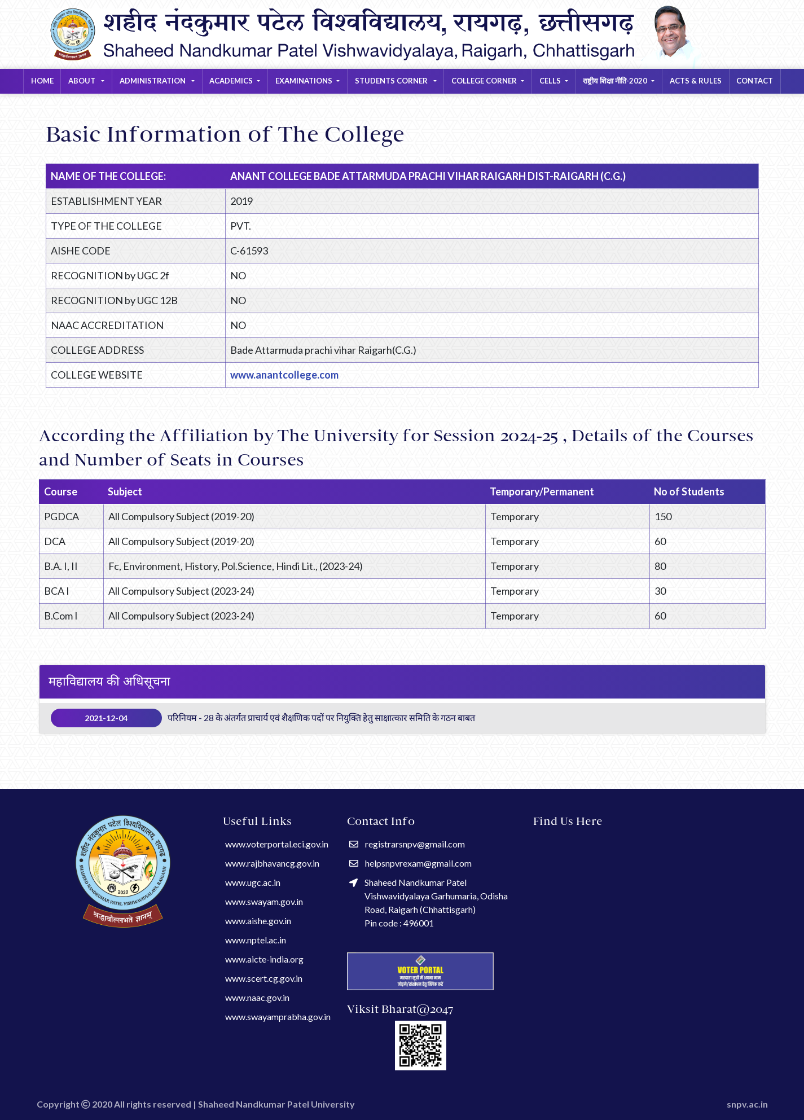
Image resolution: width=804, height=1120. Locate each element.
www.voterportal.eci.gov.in (276, 843)
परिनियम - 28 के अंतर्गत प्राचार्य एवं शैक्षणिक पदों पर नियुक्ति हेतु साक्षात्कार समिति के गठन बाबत (263, 718)
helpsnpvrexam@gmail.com (410, 863)
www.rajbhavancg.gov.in (272, 863)
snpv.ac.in (747, 1104)
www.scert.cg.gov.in (263, 978)
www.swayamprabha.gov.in (278, 1016)
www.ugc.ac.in (252, 882)
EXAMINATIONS (303, 80)
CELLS (550, 80)
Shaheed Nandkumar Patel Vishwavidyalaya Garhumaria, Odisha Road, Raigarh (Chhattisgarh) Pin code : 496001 (428, 902)
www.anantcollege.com (284, 374)
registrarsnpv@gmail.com (407, 843)
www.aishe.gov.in (258, 920)
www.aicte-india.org (264, 959)
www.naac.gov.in (257, 997)
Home (42, 80)
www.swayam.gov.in (264, 901)
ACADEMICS (231, 80)
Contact (754, 80)
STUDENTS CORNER (392, 80)
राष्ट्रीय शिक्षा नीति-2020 (615, 80)
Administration (153, 80)
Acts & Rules (696, 80)
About (82, 80)
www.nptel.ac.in (255, 939)
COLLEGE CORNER (484, 80)
